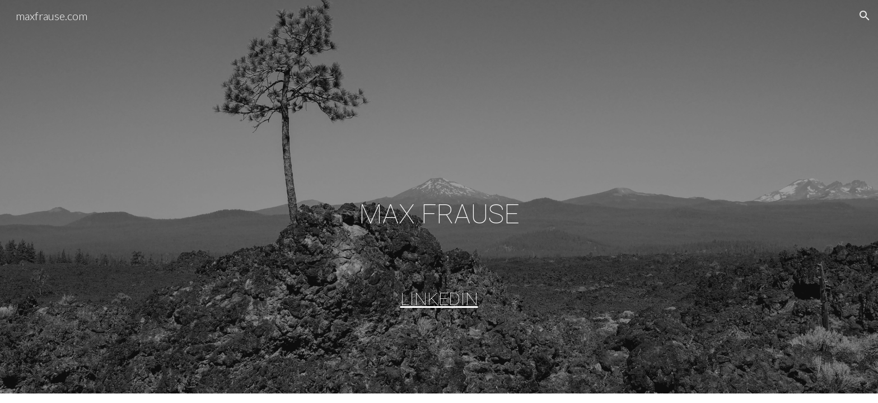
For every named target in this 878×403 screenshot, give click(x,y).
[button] (864, 15)
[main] (439, 212)
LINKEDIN (439, 299)
